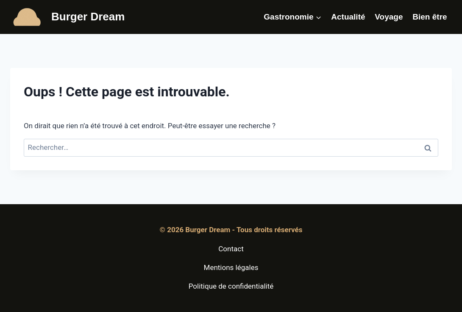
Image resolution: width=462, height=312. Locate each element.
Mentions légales (231, 267)
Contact (230, 249)
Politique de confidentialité (231, 286)
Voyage (389, 16)
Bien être (429, 16)
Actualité (348, 16)
